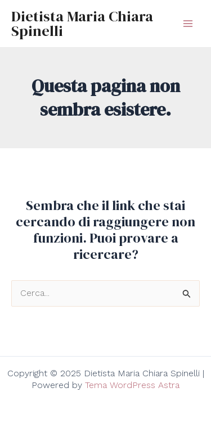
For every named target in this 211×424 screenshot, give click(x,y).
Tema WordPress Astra (132, 385)
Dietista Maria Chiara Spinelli (82, 23)
